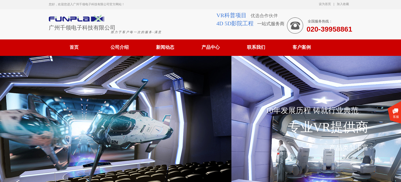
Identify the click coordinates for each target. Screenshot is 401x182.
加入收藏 (343, 4)
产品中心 (211, 47)
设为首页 (325, 4)
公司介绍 (119, 47)
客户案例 (302, 47)
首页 (74, 47)
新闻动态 (165, 47)
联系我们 (256, 47)
